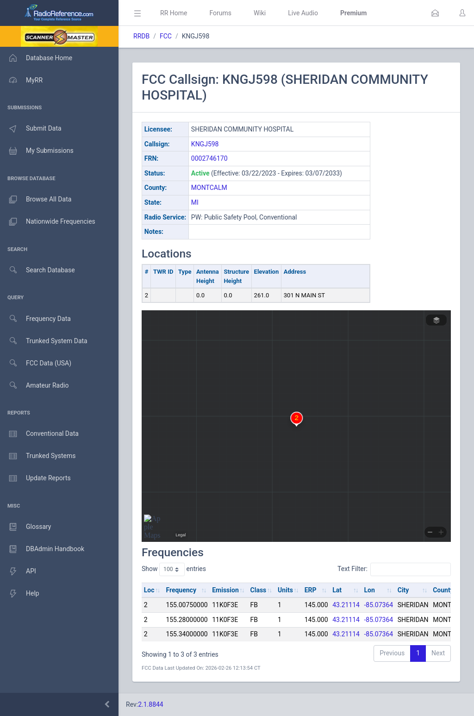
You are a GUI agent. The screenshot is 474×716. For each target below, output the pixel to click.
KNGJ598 (205, 144)
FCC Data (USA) (35, 363)
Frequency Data (35, 319)
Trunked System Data (43, 341)
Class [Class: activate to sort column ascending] (258, 590)
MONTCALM (209, 187)
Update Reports (35, 478)
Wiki (260, 13)
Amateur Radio (34, 385)
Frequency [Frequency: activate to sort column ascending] (181, 590)
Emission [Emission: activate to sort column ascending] (225, 590)
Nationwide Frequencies (47, 222)
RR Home (173, 13)
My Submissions (37, 151)
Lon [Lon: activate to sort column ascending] (369, 590)
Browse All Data (35, 199)
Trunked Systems (37, 456)
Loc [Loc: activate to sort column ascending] (149, 590)
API (18, 571)
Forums (220, 13)
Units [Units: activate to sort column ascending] (285, 590)
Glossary (25, 527)
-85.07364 (378, 605)
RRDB (141, 36)
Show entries (174, 569)
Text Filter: (394, 569)
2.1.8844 (150, 704)
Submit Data (31, 129)
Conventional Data (39, 434)
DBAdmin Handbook (42, 549)
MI (195, 202)
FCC (166, 36)
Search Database (37, 270)
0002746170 (209, 158)
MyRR (21, 80)
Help (19, 594)
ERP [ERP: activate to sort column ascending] (311, 590)
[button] (435, 13)
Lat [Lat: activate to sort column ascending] (337, 590)
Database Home (36, 58)
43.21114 (346, 605)
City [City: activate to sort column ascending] (403, 590)
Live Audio (303, 13)
